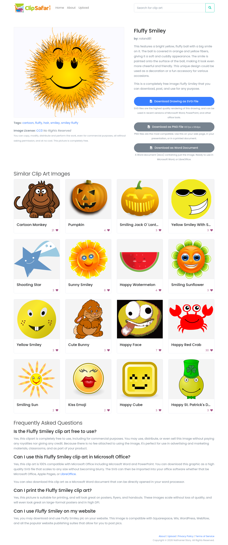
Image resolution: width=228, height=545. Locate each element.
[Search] (170, 7)
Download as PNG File (174, 127)
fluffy (38, 123)
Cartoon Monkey (32, 224)
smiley (55, 123)
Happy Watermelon (137, 284)
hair (46, 123)
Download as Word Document (174, 148)
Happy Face (131, 344)
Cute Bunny (79, 344)
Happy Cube (131, 404)
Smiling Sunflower (187, 284)
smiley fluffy (69, 123)
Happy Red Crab (186, 344)
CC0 (39, 131)
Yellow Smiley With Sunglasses (199, 224)
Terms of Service (204, 536)
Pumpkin (76, 224)
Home (60, 8)
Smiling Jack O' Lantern (141, 224)
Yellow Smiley (29, 344)
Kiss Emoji (77, 404)
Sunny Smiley (80, 284)
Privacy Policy (185, 536)
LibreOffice (68, 474)
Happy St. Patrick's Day (192, 404)
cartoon (28, 123)
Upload (83, 8)
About (71, 8)
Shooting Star (29, 284)
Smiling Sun (27, 404)
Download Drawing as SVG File (174, 101)
